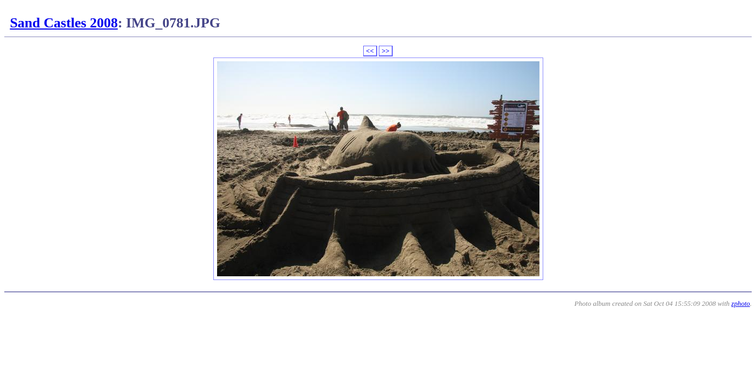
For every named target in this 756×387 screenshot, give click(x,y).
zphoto (740, 303)
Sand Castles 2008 (64, 23)
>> (385, 51)
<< (370, 51)
